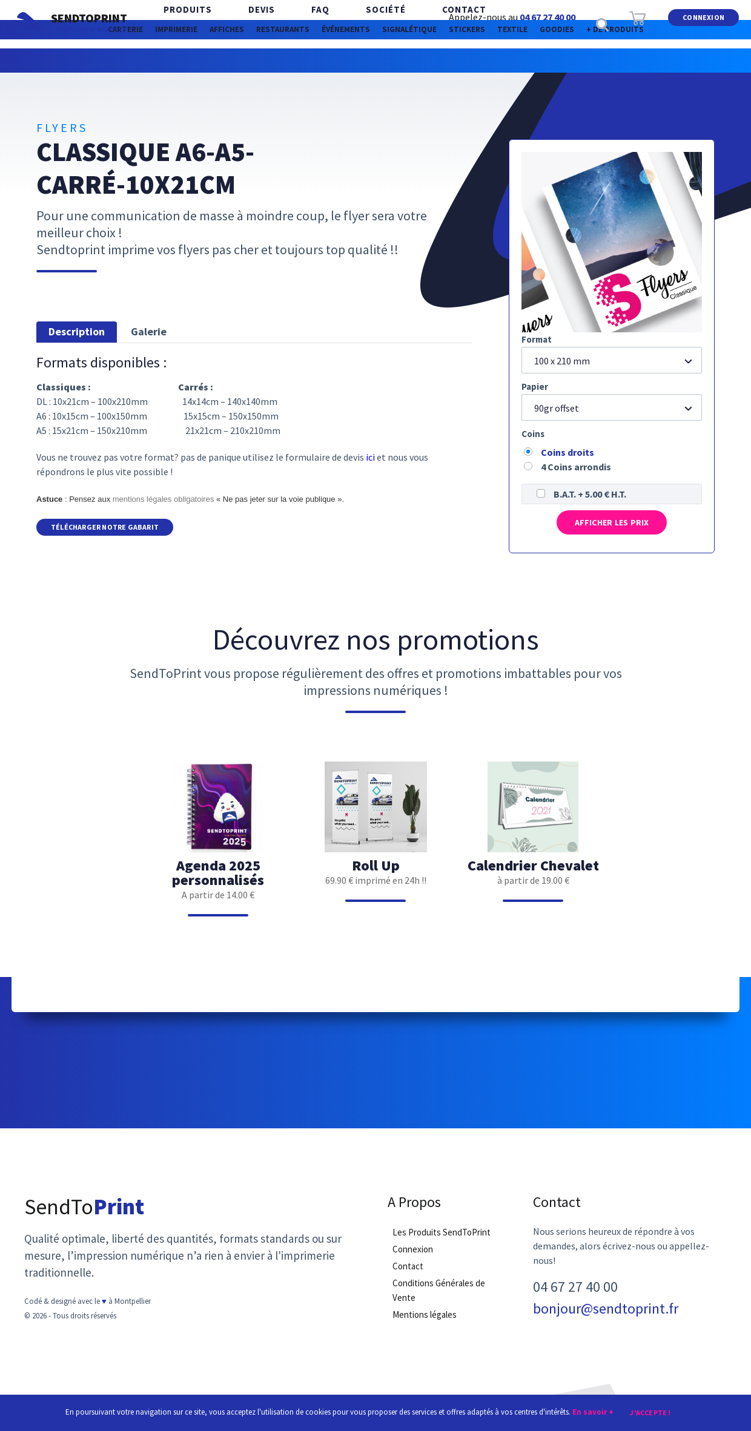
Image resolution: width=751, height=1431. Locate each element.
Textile (619, 60)
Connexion (703, 23)
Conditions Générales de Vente (438, 1302)
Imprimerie (141, 60)
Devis (243, 24)
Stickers (552, 60)
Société (343, 24)
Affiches (214, 60)
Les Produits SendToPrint (441, 1244)
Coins (532, 433)
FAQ (290, 24)
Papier (534, 386)
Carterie (68, 60)
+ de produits (375, 84)
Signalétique (471, 60)
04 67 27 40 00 (547, 17)
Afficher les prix (611, 527)
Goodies (684, 60)
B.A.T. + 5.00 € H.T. (590, 494)
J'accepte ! (650, 1411)
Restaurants (294, 60)
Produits (181, 24)
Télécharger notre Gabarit (105, 528)
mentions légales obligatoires (163, 499)
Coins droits (567, 452)
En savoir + (593, 1411)
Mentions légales (424, 1326)
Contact (410, 24)
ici (370, 457)
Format (536, 339)
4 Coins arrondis (576, 467)
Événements (382, 60)
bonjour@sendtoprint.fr (605, 1321)
